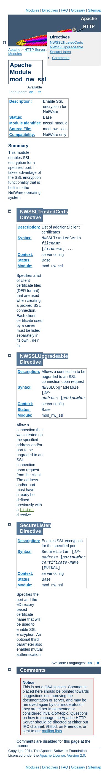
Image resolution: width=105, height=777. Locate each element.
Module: (25, 266)
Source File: (20, 129)
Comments (60, 58)
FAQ (64, 10)
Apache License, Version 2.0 (62, 755)
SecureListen (60, 52)
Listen (27, 510)
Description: (20, 101)
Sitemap (94, 10)
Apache (14, 50)
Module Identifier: (25, 123)
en (31, 92)
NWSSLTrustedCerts (66, 42)
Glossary (78, 10)
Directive (30, 217)
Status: (15, 117)
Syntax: (25, 238)
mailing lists (52, 731)
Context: (25, 254)
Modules (32, 10)
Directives (50, 10)
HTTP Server (35, 50)
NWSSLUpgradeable (66, 47)
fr (39, 92)
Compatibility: (22, 134)
